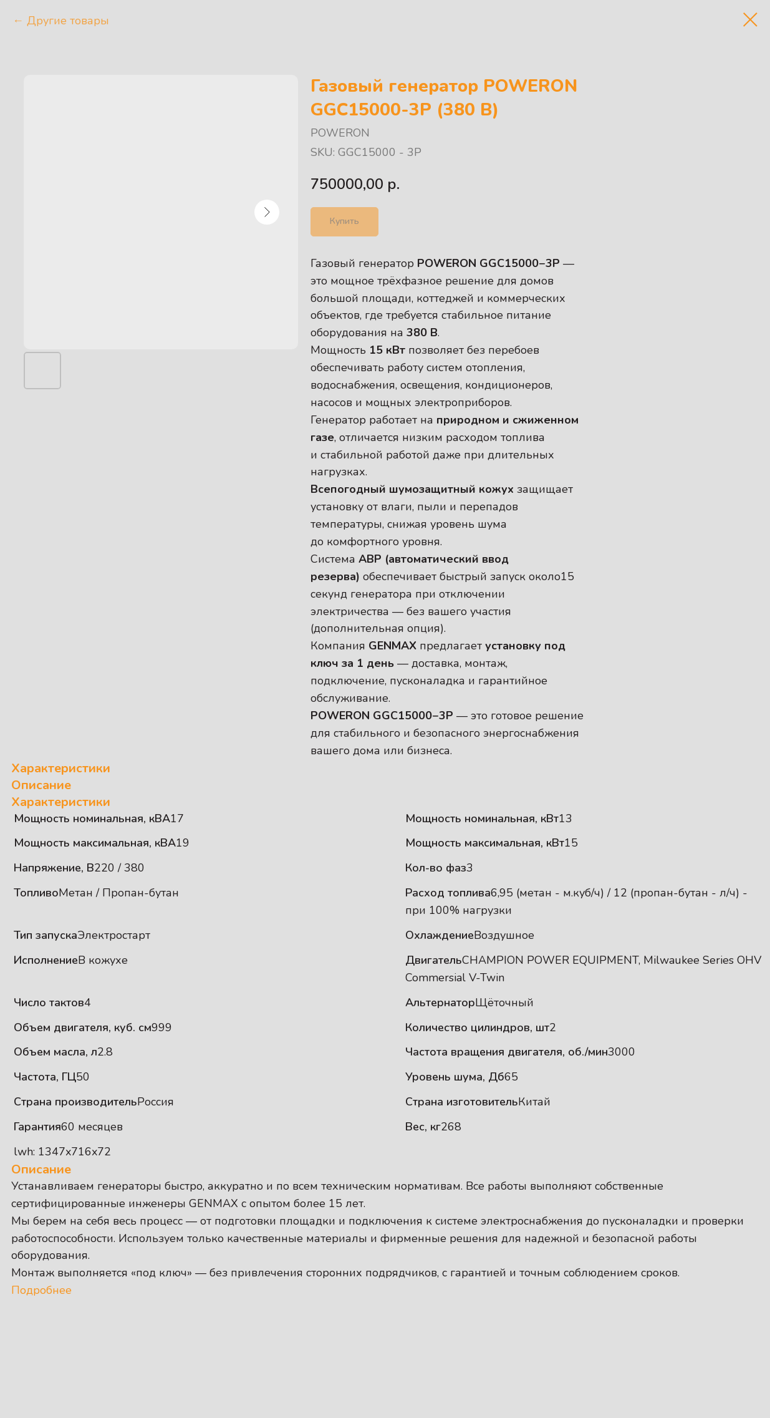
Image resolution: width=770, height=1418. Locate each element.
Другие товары (68, 20)
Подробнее (41, 1290)
